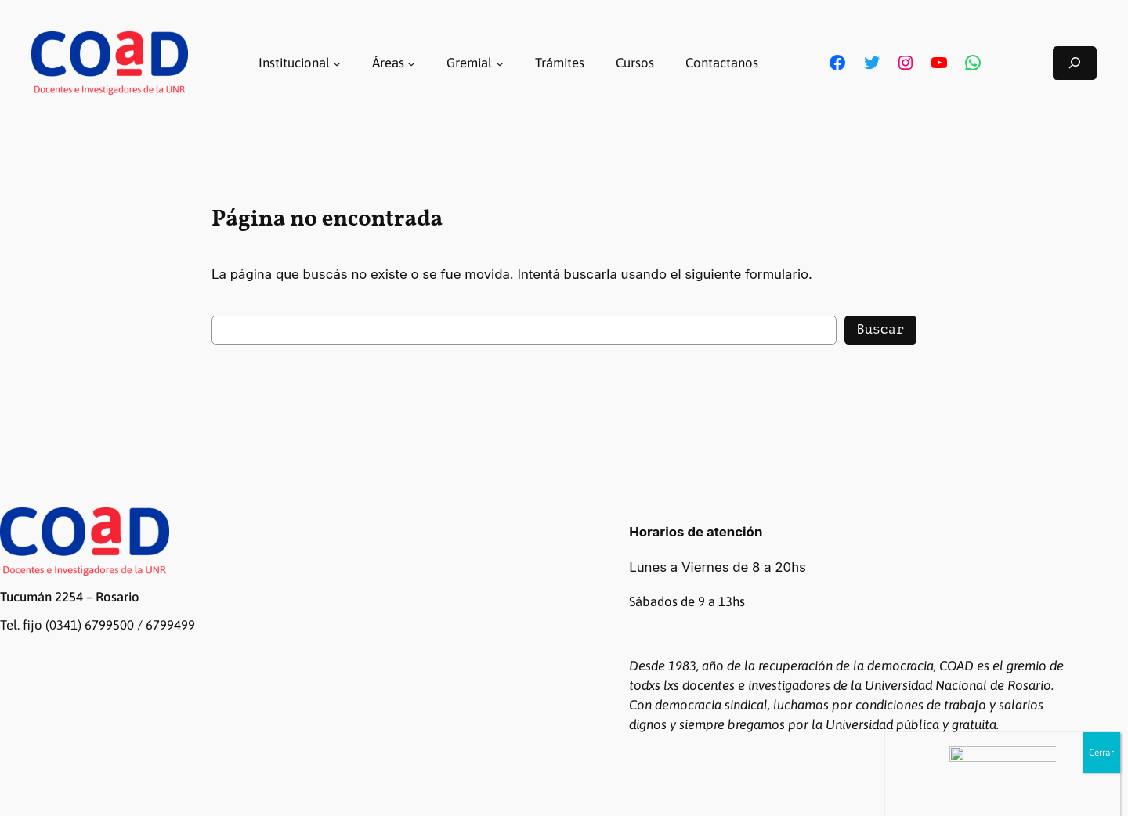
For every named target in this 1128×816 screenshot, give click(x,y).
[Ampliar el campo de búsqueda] (1075, 63)
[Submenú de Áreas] (411, 63)
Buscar (880, 329)
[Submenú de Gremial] (500, 63)
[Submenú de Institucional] (337, 63)
